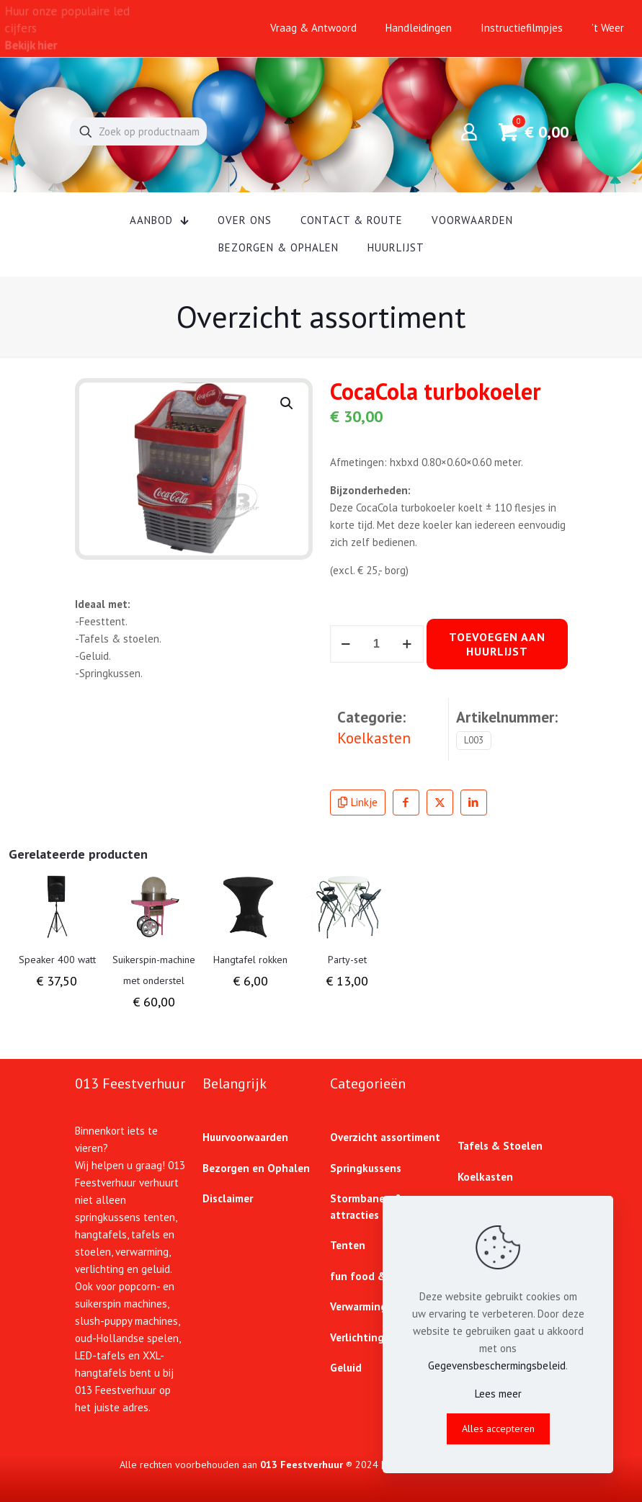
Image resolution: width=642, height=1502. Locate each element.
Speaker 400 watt (57, 959)
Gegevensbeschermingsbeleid (497, 1365)
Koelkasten (374, 738)
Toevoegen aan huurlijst (497, 644)
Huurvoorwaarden (245, 1137)
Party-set (347, 959)
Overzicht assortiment (385, 1137)
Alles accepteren (498, 1428)
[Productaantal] (377, 644)
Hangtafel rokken (250, 959)
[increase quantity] (407, 644)
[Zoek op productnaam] (138, 131)
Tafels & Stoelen (500, 1146)
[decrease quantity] (346, 644)
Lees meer (498, 1393)
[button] (287, 403)
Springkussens (365, 1168)
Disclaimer (227, 1198)
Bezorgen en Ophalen (256, 1168)
